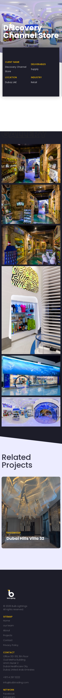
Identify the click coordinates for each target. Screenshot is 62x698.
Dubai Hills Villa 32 (25, 538)
